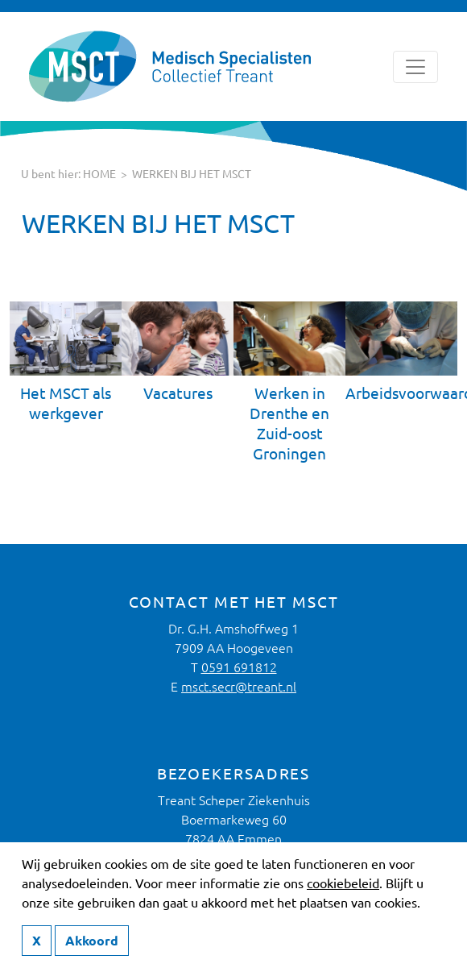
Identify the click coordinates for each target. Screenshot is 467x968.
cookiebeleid (343, 883)
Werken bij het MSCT (191, 174)
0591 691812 (239, 667)
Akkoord (91, 940)
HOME (99, 174)
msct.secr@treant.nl (238, 686)
